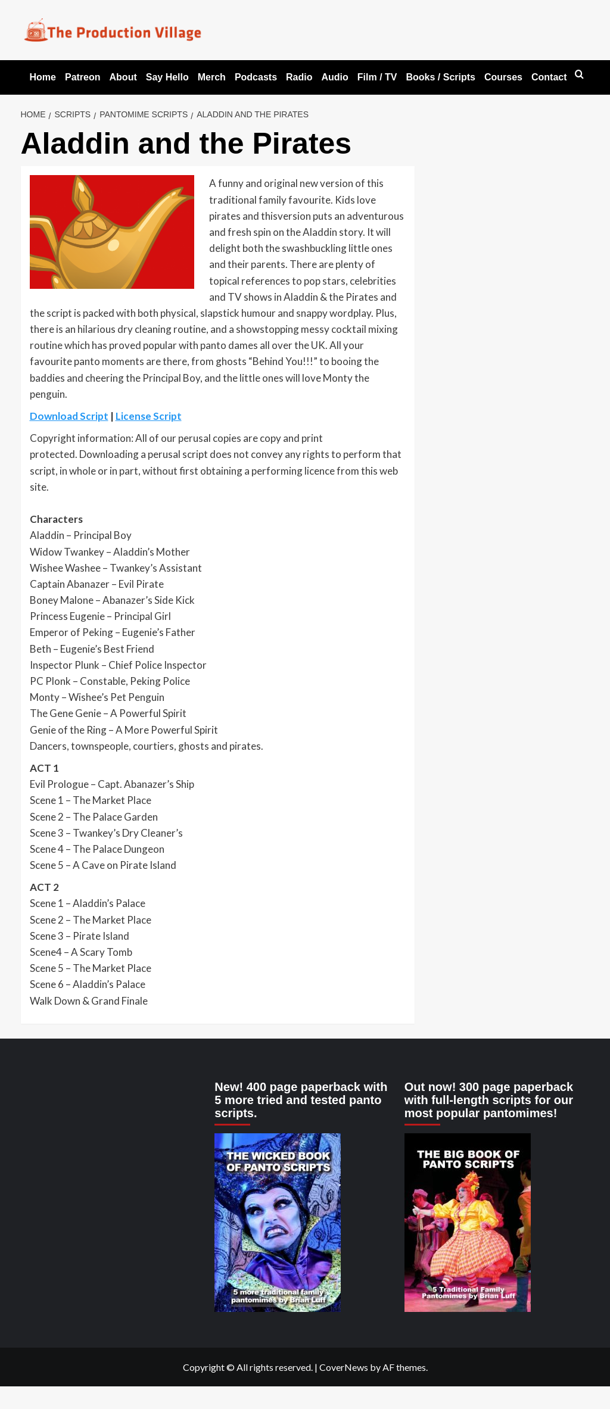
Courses (503, 77)
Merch (212, 77)
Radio (299, 77)
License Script (149, 416)
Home (43, 77)
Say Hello (167, 77)
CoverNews (343, 1367)
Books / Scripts (440, 77)
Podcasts (256, 77)
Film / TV (377, 77)
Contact (549, 77)
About (123, 77)
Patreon (83, 77)
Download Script (69, 416)
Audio (334, 77)
